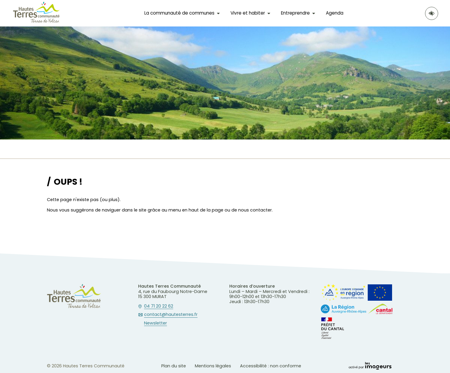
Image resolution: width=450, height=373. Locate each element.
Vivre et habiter (247, 13)
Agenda (334, 13)
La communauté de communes (179, 13)
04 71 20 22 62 (158, 306)
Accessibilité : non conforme (270, 366)
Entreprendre (295, 13)
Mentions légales (213, 366)
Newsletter (155, 323)
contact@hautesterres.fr (171, 314)
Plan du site (173, 366)
